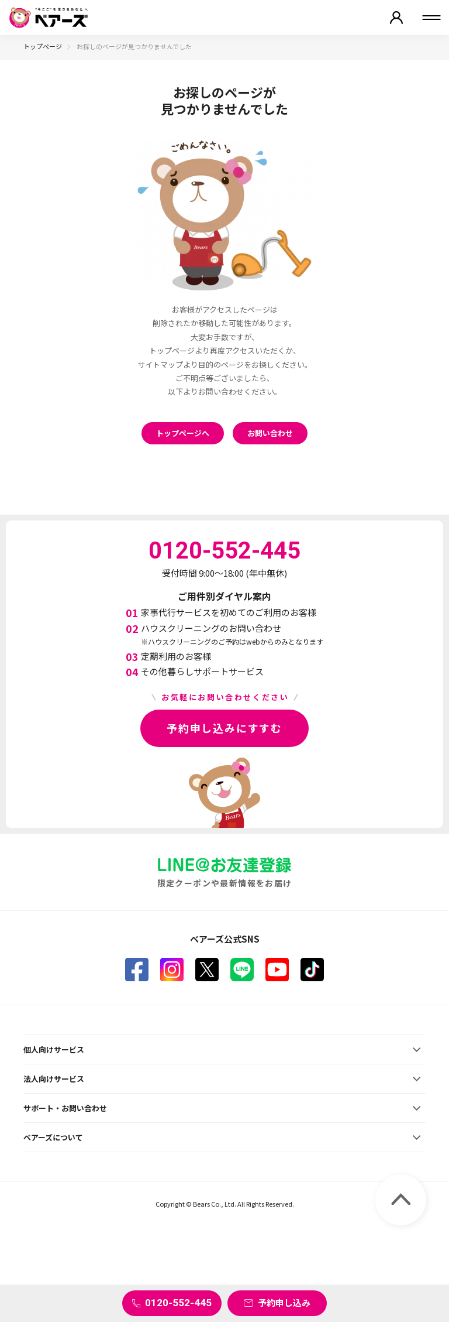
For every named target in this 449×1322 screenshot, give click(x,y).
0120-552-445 (178, 1303)
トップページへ (182, 433)
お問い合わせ (270, 433)
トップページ (42, 46)
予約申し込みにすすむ (224, 727)
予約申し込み (284, 1302)
